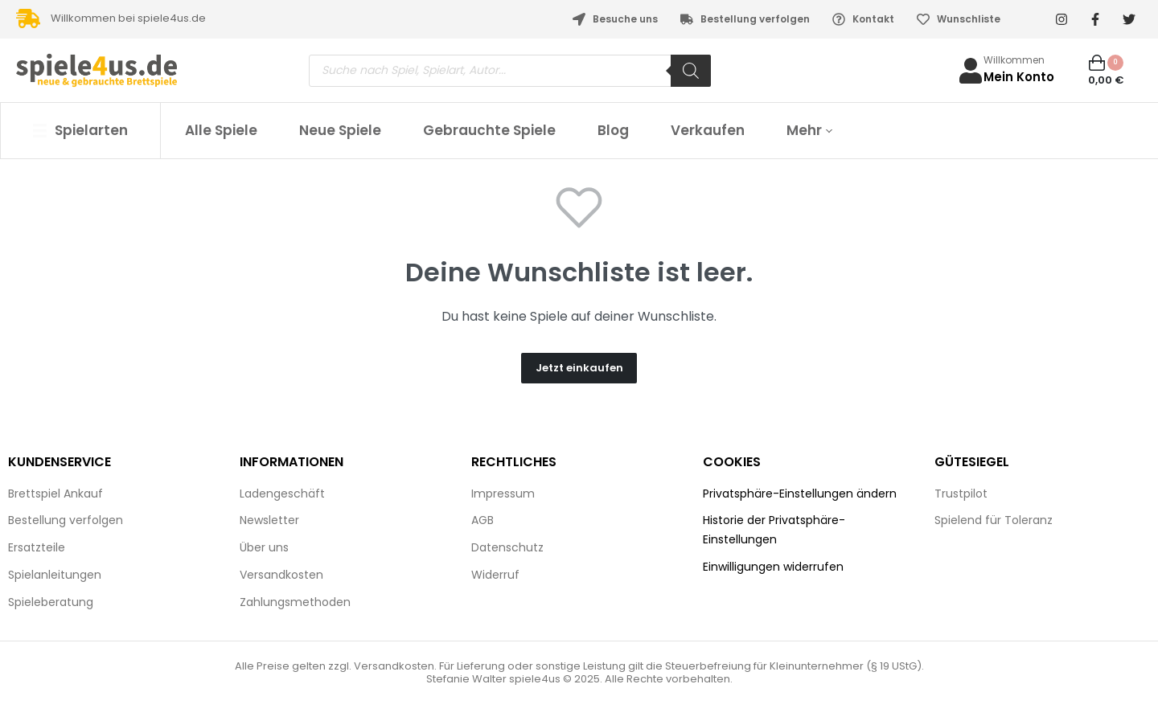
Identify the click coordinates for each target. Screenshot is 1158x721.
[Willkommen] (970, 71)
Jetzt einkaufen (579, 367)
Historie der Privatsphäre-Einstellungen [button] (774, 529)
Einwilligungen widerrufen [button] (773, 567)
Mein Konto (1018, 76)
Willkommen (1014, 60)
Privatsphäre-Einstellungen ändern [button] (800, 493)
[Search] (691, 71)
